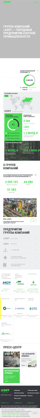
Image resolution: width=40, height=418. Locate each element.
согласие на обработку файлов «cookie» (11, 414)
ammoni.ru (19, 313)
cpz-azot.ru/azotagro (33, 289)
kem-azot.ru (6, 289)
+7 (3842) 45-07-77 (18, 402)
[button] (35, 2)
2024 (35, 175)
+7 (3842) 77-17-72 (4, 402)
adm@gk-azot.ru (31, 402)
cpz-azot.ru (19, 289)
